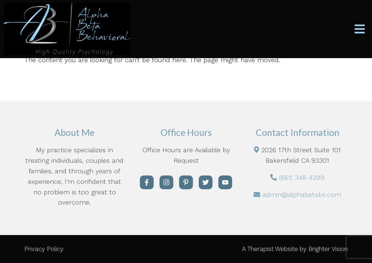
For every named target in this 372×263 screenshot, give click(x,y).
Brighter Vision (328, 248)
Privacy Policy (44, 248)
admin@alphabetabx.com (301, 194)
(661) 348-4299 (301, 177)
